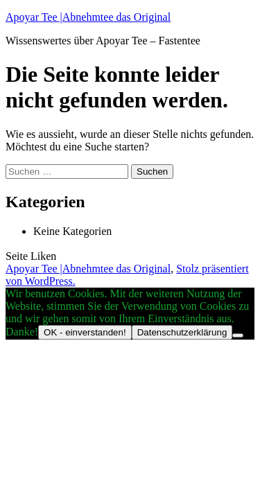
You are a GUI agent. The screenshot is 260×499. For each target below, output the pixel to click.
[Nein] (237, 335)
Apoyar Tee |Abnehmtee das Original (88, 17)
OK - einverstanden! (85, 332)
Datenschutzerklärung (182, 332)
